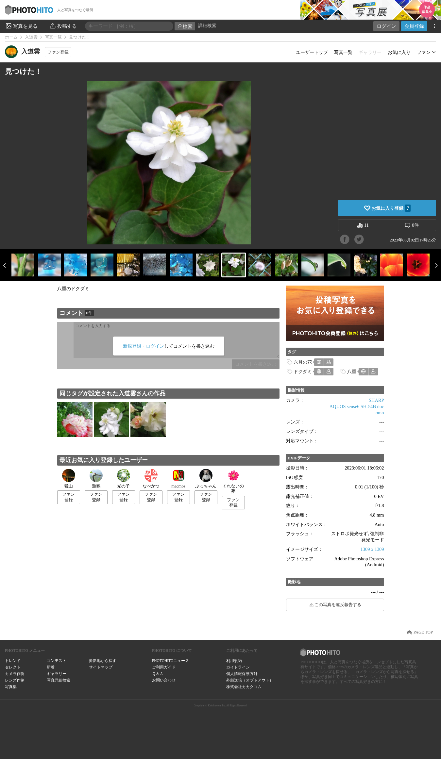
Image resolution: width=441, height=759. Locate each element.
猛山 (68, 478)
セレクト (13, 667)
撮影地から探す (102, 661)
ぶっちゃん (205, 478)
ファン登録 (58, 52)
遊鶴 (96, 478)
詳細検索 (207, 25)
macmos (178, 478)
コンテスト (56, 661)
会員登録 (414, 26)
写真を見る (21, 25)
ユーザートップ (312, 52)
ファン (424, 52)
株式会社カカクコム (244, 687)
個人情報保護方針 (242, 674)
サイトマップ (100, 667)
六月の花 (303, 362)
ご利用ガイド (164, 667)
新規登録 (132, 346)
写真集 (11, 687)
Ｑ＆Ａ (157, 674)
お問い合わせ (164, 680)
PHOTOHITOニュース (170, 661)
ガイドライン (238, 667)
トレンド (13, 661)
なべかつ (151, 478)
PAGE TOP (423, 632)
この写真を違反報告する (337, 604)
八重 (351, 371)
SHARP (376, 400)
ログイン (386, 26)
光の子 (123, 478)
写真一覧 (53, 37)
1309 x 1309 (372, 549)
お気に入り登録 (391, 208)
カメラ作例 (15, 674)
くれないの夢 (233, 481)
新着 (51, 667)
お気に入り (399, 52)
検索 (185, 26)
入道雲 (31, 37)
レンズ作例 (15, 680)
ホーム (11, 37)
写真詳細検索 (58, 680)
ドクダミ (303, 371)
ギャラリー (56, 674)
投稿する (63, 25)
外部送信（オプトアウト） (249, 680)
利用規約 (234, 661)
